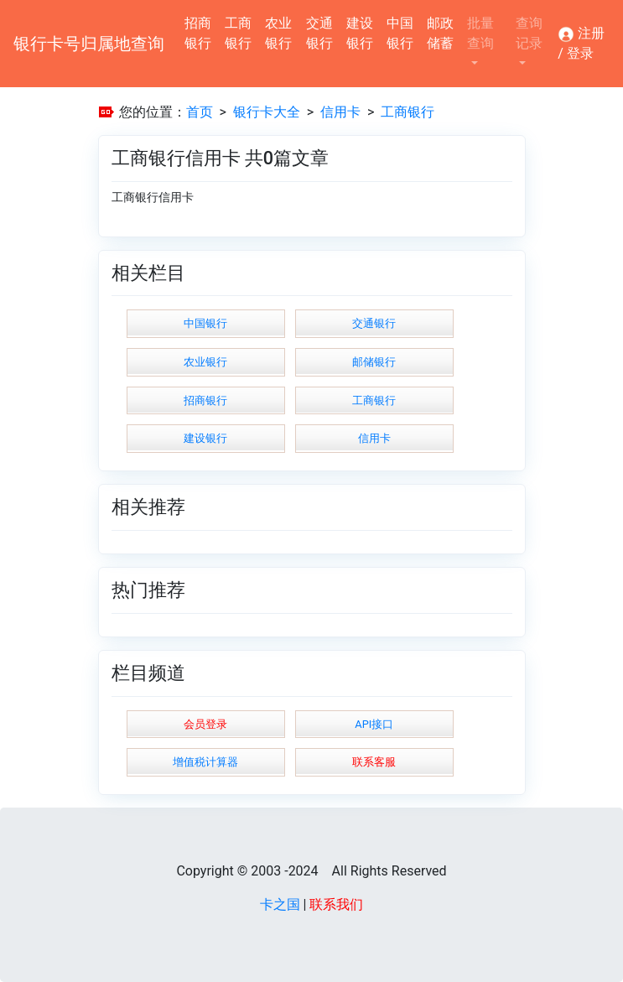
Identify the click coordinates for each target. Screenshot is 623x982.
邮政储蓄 (440, 33)
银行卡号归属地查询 (88, 44)
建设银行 (359, 33)
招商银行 (197, 33)
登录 (580, 53)
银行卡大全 (266, 112)
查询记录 (529, 33)
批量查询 (480, 33)
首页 (199, 112)
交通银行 (319, 33)
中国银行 (400, 33)
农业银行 (278, 33)
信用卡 (340, 112)
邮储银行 (374, 362)
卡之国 (280, 904)
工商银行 (238, 33)
